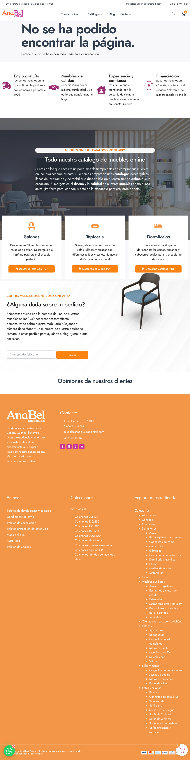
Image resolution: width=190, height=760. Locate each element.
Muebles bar (157, 657)
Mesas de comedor (161, 679)
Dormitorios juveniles (162, 559)
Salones (147, 626)
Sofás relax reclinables (163, 723)
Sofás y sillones (151, 688)
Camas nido (156, 546)
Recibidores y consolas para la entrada (163, 610)
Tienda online (71, 14)
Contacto (125, 14)
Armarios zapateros (161, 586)
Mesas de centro (159, 648)
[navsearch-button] (173, 14)
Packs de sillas (158, 683)
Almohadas (149, 515)
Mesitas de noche (160, 568)
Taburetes (155, 617)
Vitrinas (154, 661)
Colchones (148, 524)
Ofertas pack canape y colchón (161, 621)
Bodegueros (156, 635)
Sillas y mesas (150, 666)
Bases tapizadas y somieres (165, 537)
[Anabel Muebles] (148, 431)
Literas (153, 564)
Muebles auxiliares (153, 581)
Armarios (154, 533)
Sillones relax (157, 701)
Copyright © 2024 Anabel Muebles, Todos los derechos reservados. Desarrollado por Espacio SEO (45, 752)
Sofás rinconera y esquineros (160, 730)
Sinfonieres (156, 573)
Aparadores (156, 630)
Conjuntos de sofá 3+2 (163, 697)
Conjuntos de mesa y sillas (165, 670)
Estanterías (155, 599)
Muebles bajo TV (159, 652)
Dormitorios (149, 528)
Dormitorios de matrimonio (165, 555)
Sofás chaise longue (161, 710)
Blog (112, 14)
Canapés (147, 520)
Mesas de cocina (159, 674)
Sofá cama (156, 705)
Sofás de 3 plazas (160, 719)
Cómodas (155, 551)
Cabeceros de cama (161, 542)
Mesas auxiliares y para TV (165, 604)
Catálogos (95, 14)
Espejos (146, 577)
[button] (9, 750)
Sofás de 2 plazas (160, 714)
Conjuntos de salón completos (161, 641)
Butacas (154, 692)
